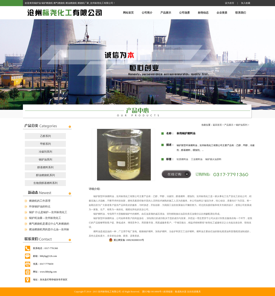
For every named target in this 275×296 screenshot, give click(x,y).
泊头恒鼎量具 (194, 291)
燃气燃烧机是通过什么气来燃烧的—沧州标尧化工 (49, 224)
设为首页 (229, 3)
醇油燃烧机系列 (45, 175)
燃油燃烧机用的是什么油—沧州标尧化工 (49, 230)
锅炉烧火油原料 (213, 159)
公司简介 (147, 12)
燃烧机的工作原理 (39, 200)
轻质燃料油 (182, 159)
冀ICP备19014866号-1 (153, 291)
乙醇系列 (45, 136)
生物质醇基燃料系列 (45, 183)
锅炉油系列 (45, 159)
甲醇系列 (45, 143)
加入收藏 (245, 3)
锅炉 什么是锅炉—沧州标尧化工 (48, 212)
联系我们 (240, 12)
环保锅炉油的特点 (39, 206)
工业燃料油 (196, 159)
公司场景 (184, 12)
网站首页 (128, 12)
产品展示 (165, 12)
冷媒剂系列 (45, 151)
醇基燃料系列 (45, 167)
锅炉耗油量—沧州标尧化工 (45, 218)
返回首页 (217, 125)
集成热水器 (180, 291)
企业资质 (222, 12)
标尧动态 (203, 12)
